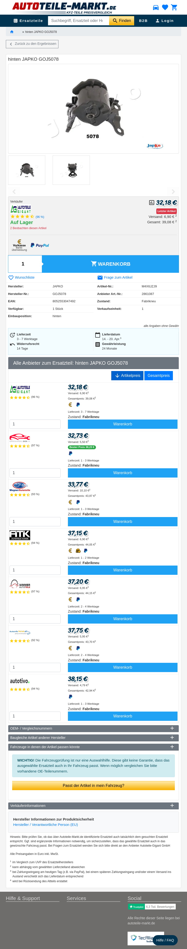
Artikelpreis (127, 376)
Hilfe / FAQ (165, 940)
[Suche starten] (121, 20)
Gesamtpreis (159, 375)
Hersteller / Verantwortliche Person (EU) (45, 824)
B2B (143, 21)
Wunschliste (21, 277)
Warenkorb (111, 263)
